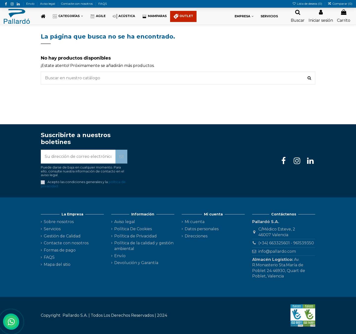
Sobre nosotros (59, 221)
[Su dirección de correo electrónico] (78, 157)
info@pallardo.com (277, 251)
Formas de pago (60, 250)
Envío (30, 3)
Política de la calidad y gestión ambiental (144, 246)
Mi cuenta (194, 221)
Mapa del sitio (57, 264)
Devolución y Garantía (136, 262)
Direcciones (196, 236)
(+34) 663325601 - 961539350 (286, 243)
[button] (68, 16)
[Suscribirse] (121, 157)
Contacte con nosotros (77, 3)
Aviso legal (48, 3)
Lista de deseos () (307, 3)
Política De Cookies (133, 229)
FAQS (102, 3)
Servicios (52, 229)
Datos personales (202, 229)
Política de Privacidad (135, 236)
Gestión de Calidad (62, 236)
